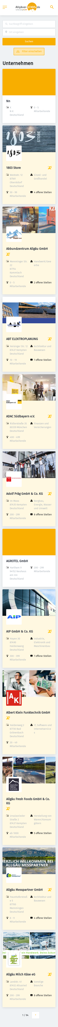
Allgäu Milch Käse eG (20, 974)
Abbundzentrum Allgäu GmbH (27, 249)
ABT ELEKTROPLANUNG (22, 339)
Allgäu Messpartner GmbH (24, 890)
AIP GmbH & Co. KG (19, 631)
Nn (8, 101)
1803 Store (13, 168)
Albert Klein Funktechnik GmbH (28, 712)
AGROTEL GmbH (17, 561)
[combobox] (29, 24)
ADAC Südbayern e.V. (20, 416)
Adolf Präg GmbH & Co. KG (24, 494)
